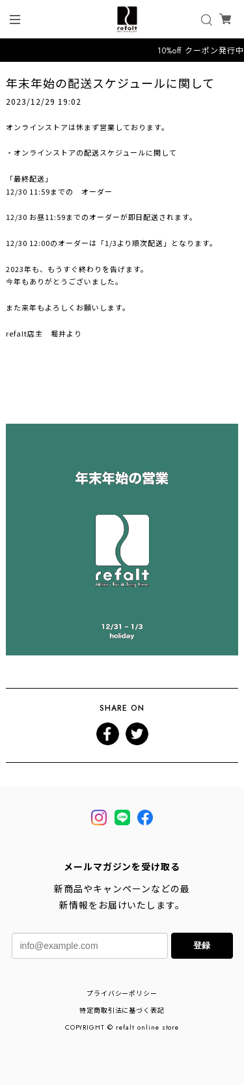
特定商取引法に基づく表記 (122, 1010)
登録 (201, 945)
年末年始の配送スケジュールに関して (110, 82)
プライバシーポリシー (122, 993)
